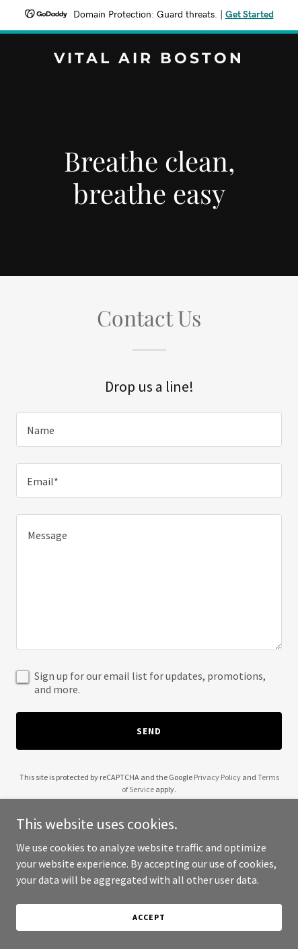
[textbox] (149, 429)
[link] (149, 59)
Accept (149, 917)
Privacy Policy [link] (217, 777)
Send (149, 731)
